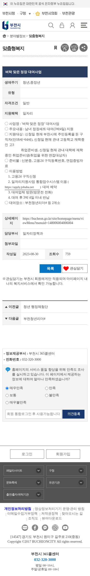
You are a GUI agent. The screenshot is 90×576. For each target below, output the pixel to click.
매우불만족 (16, 402)
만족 (50, 388)
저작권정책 (49, 513)
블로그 (25, 527)
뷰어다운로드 (52, 518)
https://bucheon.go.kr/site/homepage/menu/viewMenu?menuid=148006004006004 (53, 221)
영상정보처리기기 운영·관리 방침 (59, 509)
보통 (11, 395)
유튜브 (65, 527)
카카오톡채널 (45, 527)
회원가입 (63, 454)
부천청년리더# (34, 319)
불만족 (52, 395)
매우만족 (14, 388)
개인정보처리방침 (17, 509)
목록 (50, 269)
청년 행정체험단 (36, 307)
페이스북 (35, 527)
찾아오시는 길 (72, 513)
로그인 (27, 454)
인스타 (55, 527)
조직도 (33, 518)
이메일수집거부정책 (22, 513)
